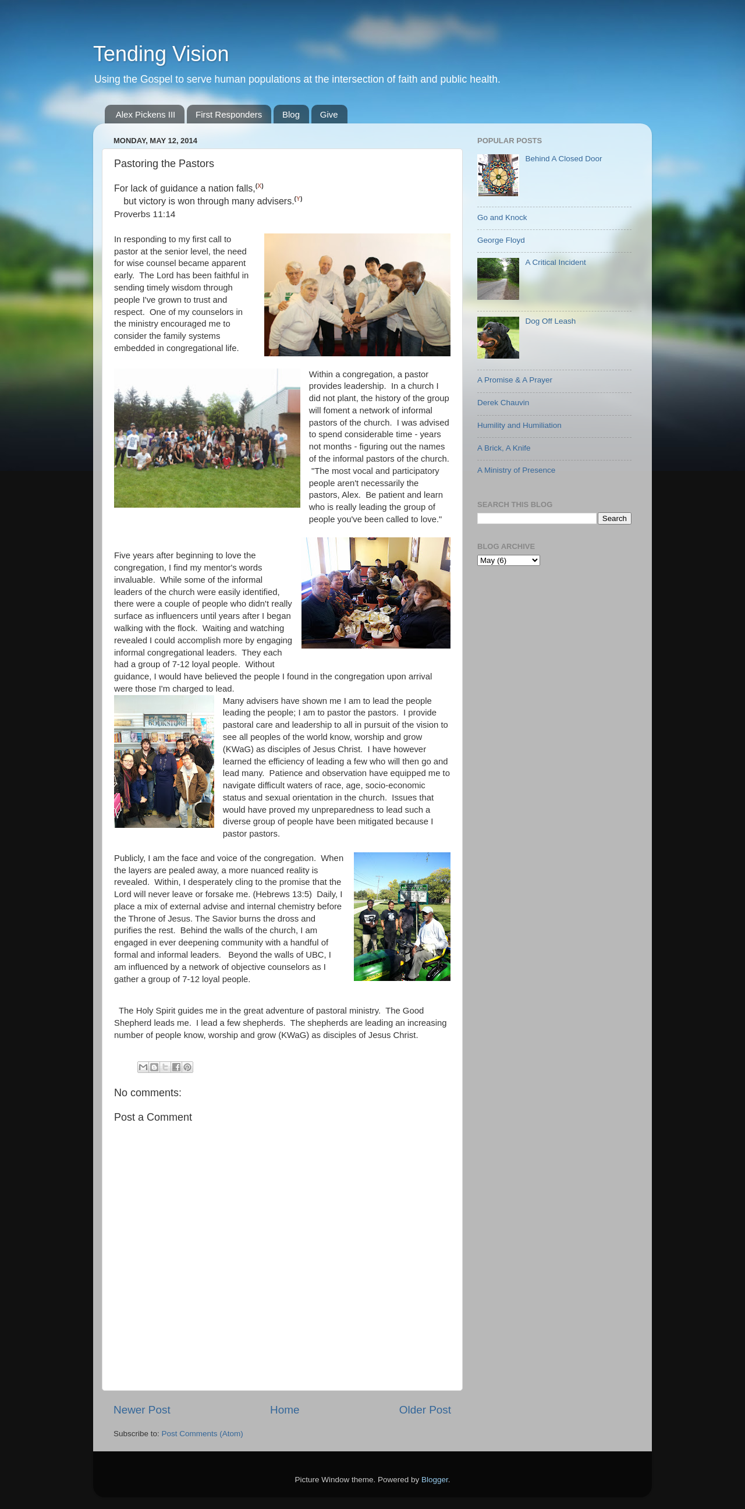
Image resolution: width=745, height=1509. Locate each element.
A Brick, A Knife (504, 448)
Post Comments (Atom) (202, 1433)
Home (284, 1410)
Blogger (434, 1479)
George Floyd (501, 240)
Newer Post (142, 1410)
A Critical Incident (555, 262)
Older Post (425, 1410)
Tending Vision (161, 54)
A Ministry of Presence (516, 470)
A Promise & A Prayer (514, 380)
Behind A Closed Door (563, 158)
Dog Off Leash (550, 321)
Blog (291, 114)
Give (329, 114)
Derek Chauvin (503, 402)
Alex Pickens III (146, 114)
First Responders (229, 114)
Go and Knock (502, 217)
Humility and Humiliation (519, 425)
